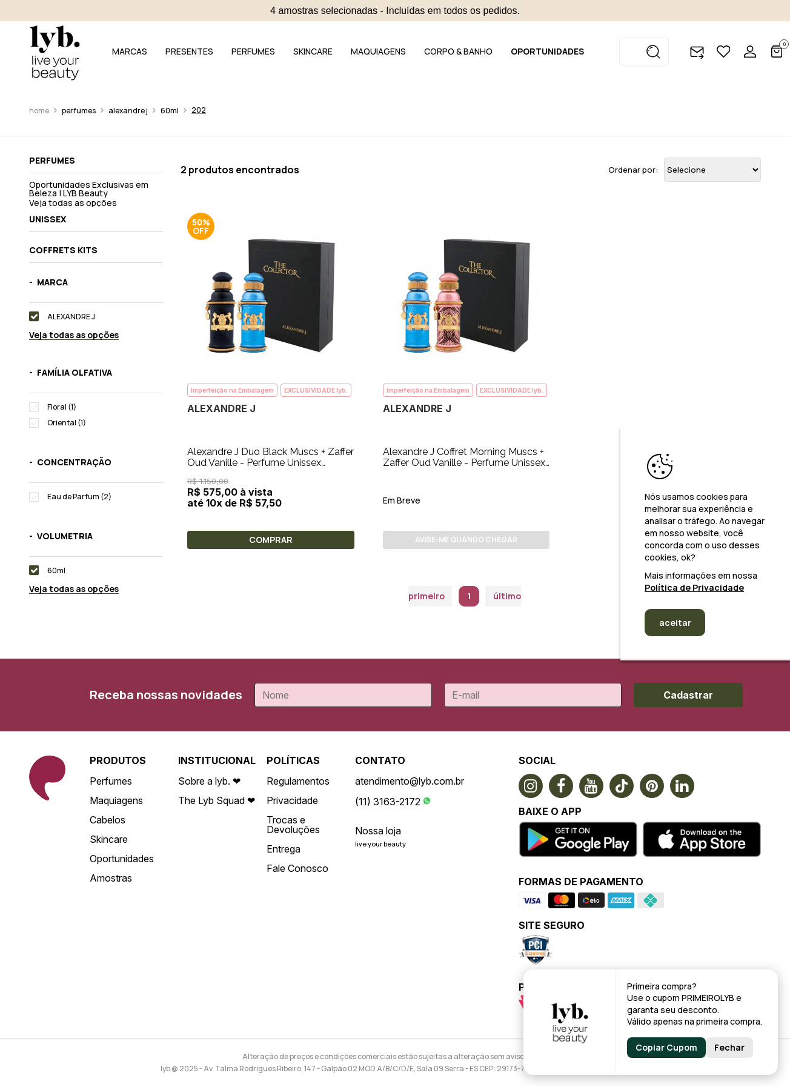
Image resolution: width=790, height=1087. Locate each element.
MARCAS (129, 51)
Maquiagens (116, 800)
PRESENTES (189, 51)
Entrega (283, 849)
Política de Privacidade (694, 587)
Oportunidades (122, 859)
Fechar (729, 1047)
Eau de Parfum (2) (79, 496)
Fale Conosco (297, 868)
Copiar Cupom (666, 1047)
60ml (170, 110)
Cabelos (107, 820)
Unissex (47, 219)
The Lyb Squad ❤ (216, 800)
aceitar (675, 622)
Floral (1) (61, 407)
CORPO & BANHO (458, 51)
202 (198, 110)
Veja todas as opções (73, 202)
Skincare (109, 839)
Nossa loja (378, 831)
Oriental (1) (66, 422)
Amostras (111, 878)
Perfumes (79, 110)
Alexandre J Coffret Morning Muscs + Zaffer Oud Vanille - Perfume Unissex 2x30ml (464, 462)
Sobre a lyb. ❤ (209, 781)
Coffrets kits (63, 250)
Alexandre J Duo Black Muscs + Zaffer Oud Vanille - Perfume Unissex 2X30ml (270, 462)
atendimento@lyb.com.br (409, 781)
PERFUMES (253, 51)
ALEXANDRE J (128, 110)
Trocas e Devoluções (293, 825)
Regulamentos (298, 781)
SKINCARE (313, 51)
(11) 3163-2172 (387, 802)
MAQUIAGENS (378, 51)
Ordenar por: (633, 170)
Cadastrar (688, 695)
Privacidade (292, 800)
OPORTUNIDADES (547, 51)
